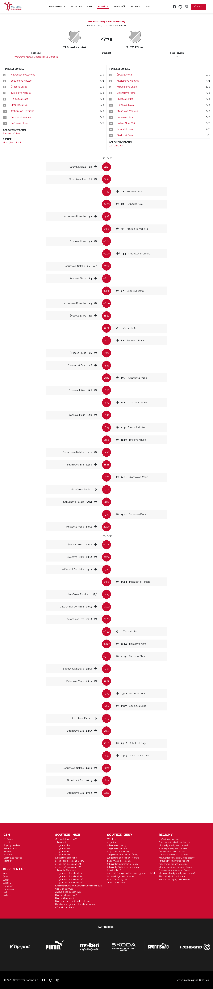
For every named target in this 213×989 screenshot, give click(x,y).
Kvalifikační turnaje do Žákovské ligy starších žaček (131, 873)
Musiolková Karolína (128, 80)
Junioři (6, 880)
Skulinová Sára (125, 135)
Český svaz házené (13, 858)
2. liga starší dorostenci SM (68, 867)
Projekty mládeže (12, 845)
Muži (5, 873)
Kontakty (8, 861)
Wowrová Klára (22, 56)
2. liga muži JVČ (63, 845)
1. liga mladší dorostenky (119, 861)
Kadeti (6, 892)
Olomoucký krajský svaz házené (174, 870)
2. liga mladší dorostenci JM (68, 873)
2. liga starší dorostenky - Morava (123, 858)
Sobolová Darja (125, 117)
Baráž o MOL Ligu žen (117, 879)
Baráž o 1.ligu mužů (64, 898)
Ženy (5, 877)
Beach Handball (11, 848)
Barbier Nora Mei (126, 123)
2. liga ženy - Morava (117, 848)
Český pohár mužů (64, 889)
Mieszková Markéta (127, 111)
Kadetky (7, 895)
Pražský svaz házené (169, 839)
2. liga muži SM (62, 854)
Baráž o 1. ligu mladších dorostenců (72, 901)
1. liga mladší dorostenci (67, 870)
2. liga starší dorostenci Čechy (69, 861)
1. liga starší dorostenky (118, 851)
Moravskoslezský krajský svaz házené (177, 873)
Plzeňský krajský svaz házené (173, 848)
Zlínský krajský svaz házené (172, 876)
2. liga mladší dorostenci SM (68, 876)
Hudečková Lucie (12, 142)
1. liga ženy (112, 842)
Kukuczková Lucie (127, 86)
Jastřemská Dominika (22, 111)
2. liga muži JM (62, 851)
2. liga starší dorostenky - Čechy (122, 854)
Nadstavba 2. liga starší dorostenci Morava (75, 904)
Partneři (7, 851)
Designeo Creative (198, 980)
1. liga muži (60, 842)
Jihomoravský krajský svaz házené (175, 867)
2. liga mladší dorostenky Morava (123, 867)
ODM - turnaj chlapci (65, 907)
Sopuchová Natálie (21, 80)
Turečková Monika (21, 92)
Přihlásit (198, 6)
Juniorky (7, 883)
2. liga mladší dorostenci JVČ (69, 879)
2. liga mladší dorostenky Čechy (122, 864)
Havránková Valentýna (23, 74)
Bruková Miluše (125, 99)
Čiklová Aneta (124, 74)
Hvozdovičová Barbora (45, 56)
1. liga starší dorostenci (66, 858)
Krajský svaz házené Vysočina (173, 864)
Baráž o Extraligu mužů (66, 895)
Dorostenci (8, 886)
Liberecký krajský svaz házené (173, 854)
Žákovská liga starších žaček (120, 876)
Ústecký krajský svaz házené (172, 851)
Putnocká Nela (125, 129)
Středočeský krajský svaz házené (174, 842)
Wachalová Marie (126, 92)
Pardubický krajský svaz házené (174, 861)
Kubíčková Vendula (21, 117)
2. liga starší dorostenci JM (68, 864)
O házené (8, 839)
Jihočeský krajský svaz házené (173, 845)
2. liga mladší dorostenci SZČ (69, 882)
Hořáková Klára (125, 105)
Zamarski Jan (116, 145)
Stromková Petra (12, 133)
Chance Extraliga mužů (66, 839)
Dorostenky (8, 889)
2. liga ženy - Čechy (116, 845)
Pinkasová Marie (19, 99)
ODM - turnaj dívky (116, 882)
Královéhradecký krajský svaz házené (177, 858)
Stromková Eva (19, 105)
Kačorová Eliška (19, 123)
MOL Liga (111, 839)
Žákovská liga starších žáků (68, 892)
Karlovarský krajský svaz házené (174, 879)
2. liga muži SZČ (63, 848)
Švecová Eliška (19, 86)
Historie (7, 842)
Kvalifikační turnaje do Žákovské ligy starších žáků (78, 886)
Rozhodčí (8, 854)
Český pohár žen (115, 870)
